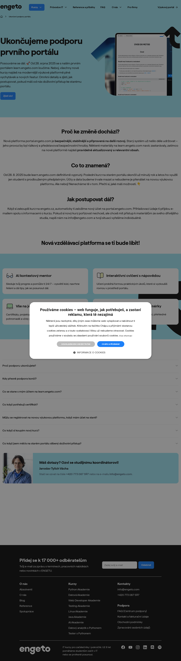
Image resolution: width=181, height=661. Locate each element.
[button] (90, 352)
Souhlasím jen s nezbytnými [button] (75, 344)
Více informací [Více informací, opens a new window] (125, 336)
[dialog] (90, 330)
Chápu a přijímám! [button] (111, 344)
